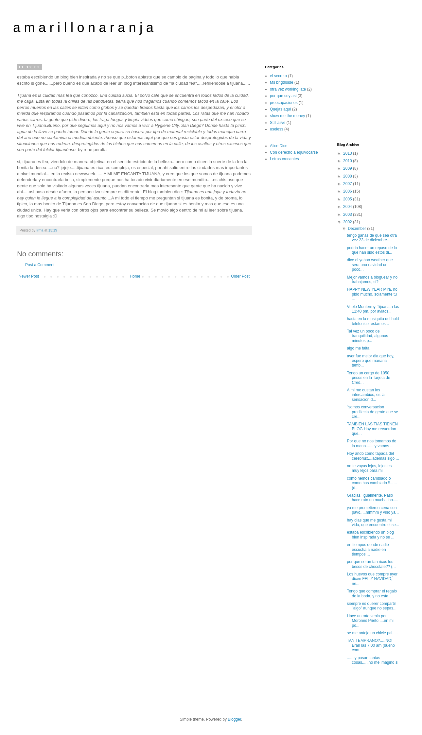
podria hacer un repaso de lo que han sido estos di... (372, 250)
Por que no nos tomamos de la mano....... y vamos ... (371, 443)
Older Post (240, 276)
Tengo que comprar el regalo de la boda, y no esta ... (372, 593)
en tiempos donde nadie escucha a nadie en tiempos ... (368, 549)
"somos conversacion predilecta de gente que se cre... (372, 412)
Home (135, 276)
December (357, 228)
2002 (348, 222)
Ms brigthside (281, 82)
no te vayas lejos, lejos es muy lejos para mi (369, 468)
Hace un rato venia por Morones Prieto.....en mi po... (370, 621)
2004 (348, 206)
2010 (348, 161)
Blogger (234, 719)
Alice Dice (278, 146)
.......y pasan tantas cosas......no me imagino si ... (372, 663)
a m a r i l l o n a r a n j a (83, 27)
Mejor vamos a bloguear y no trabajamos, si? (372, 279)
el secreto (278, 76)
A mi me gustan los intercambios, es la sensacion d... (365, 395)
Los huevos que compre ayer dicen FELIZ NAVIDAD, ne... (372, 579)
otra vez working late (288, 89)
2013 (348, 153)
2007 (348, 183)
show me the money (287, 115)
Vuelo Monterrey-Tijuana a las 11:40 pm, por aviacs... (373, 309)
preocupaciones (284, 102)
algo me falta (358, 348)
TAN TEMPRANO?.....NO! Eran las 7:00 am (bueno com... (371, 645)
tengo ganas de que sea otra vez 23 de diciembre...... (372, 237)
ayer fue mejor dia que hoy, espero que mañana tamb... (370, 361)
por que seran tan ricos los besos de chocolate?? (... (371, 564)
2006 (348, 191)
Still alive (277, 122)
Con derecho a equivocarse (294, 152)
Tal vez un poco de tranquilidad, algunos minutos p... (367, 336)
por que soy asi (283, 96)
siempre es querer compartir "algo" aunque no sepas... (371, 605)
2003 (348, 214)
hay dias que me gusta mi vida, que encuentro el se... (373, 522)
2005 (348, 199)
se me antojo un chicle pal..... (372, 633)
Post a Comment (39, 265)
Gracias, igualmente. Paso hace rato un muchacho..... (372, 497)
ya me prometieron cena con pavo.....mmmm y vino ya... (372, 510)
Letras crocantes (284, 159)
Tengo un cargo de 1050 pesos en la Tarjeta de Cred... (368, 378)
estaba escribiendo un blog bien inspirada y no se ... (370, 534)
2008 (348, 176)
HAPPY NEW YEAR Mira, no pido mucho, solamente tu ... (372, 294)
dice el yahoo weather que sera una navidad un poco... (370, 265)
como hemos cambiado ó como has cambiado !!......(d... (371, 483)
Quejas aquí (280, 109)
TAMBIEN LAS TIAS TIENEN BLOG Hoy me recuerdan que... (372, 429)
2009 (348, 168)
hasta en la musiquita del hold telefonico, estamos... (373, 321)
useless (276, 129)
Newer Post (29, 276)
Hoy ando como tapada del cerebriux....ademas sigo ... (373, 455)
